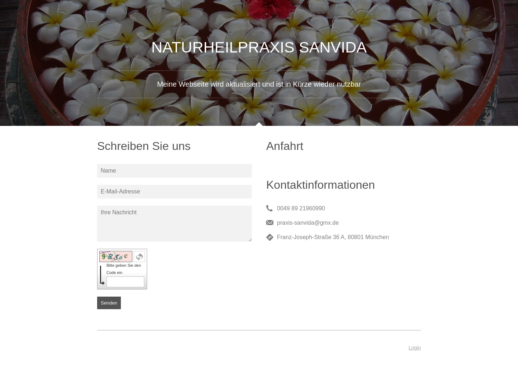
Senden (109, 303)
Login (415, 348)
